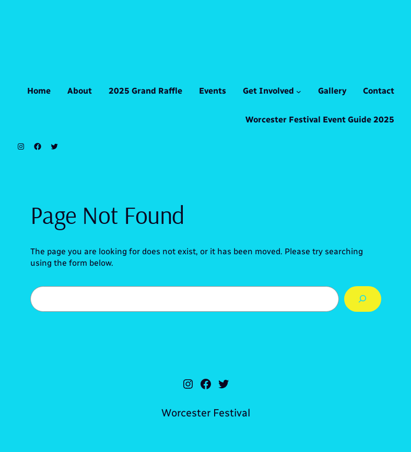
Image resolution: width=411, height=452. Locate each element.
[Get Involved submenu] (298, 91)
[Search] (362, 299)
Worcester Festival (205, 412)
